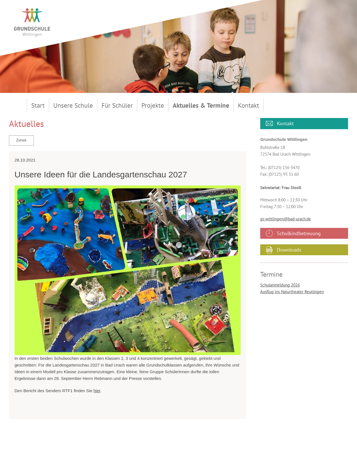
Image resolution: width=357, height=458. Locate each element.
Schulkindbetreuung (299, 233)
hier (96, 390)
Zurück (21, 140)
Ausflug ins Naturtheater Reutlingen (292, 291)
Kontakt (285, 123)
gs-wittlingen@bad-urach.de (285, 218)
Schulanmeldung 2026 (280, 285)
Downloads (289, 250)
